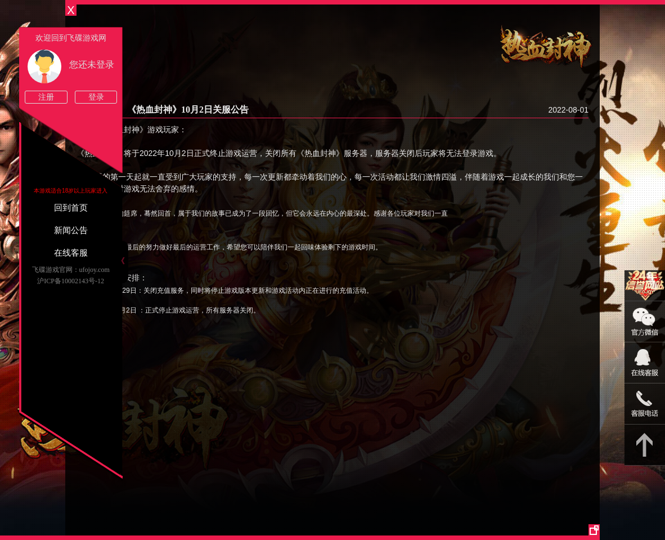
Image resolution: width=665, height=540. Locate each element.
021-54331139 (644, 404)
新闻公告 (71, 230)
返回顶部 (644, 445)
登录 (96, 97)
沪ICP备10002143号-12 (70, 281)
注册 (46, 97)
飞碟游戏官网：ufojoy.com (71, 270)
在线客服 (71, 252)
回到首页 (71, 207)
